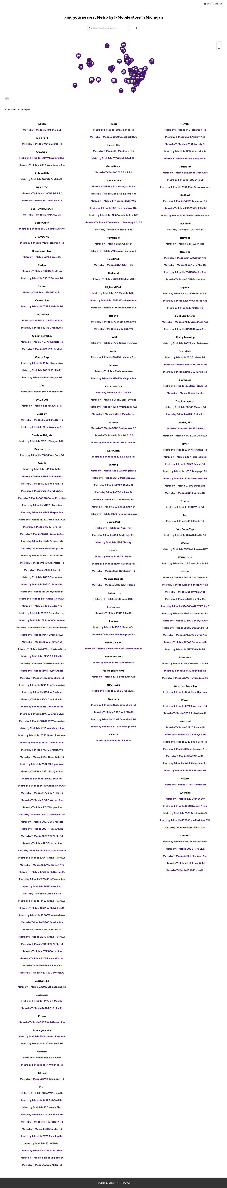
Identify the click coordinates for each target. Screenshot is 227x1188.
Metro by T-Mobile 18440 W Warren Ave (42, 721)
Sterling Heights (185, 401)
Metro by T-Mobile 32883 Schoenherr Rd (185, 613)
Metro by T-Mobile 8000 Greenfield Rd (42, 663)
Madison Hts (113, 593)
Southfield (185, 351)
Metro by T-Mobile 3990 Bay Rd (185, 307)
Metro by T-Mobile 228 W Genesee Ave (185, 300)
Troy (185, 515)
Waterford (185, 657)
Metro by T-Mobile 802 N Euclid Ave (41, 200)
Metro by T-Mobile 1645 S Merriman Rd (185, 763)
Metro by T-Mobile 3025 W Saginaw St (113, 506)
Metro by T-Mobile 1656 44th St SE (113, 435)
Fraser (113, 123)
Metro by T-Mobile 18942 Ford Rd (42, 526)
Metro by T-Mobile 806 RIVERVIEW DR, (113, 399)
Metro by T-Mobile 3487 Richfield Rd (42, 1100)
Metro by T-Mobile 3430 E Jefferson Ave (42, 685)
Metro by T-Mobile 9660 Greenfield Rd (42, 562)
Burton (42, 265)
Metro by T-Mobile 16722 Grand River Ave (41, 519)
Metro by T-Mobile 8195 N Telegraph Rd (41, 441)
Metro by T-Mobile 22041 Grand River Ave (41, 857)
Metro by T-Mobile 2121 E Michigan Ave (113, 477)
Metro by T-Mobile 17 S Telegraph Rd (185, 129)
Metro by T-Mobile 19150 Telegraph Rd (42, 242)
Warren (185, 571)
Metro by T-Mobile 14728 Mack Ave (42, 505)
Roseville (185, 251)
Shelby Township (185, 337)
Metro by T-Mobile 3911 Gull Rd (113, 392)
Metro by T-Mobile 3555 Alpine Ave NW (185, 549)
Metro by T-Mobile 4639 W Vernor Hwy (42, 972)
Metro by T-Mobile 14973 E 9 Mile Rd (42, 1000)
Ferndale (42, 1051)
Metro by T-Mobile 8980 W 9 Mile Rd (113, 712)
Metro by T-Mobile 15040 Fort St (185, 392)
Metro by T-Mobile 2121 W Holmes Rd (113, 499)
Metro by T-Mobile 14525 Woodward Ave (113, 300)
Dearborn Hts (42, 449)
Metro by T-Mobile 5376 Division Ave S (185, 813)
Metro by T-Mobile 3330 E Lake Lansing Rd (42, 986)
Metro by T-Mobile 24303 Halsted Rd (42, 1043)
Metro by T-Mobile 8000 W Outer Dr (42, 555)
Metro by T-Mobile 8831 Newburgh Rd (113, 570)
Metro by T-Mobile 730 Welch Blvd (42, 1107)
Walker (185, 543)
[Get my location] (136, 28)
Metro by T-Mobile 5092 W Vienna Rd (41, 391)
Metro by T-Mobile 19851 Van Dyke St (42, 548)
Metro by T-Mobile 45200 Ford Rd (42, 292)
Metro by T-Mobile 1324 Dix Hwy (113, 542)
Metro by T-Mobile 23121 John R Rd (113, 264)
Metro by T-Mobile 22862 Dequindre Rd (185, 642)
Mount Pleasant (113, 656)
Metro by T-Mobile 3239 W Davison (42, 692)
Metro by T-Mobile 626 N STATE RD (42, 405)
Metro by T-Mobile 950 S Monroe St (113, 627)
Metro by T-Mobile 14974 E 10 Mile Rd (42, 1008)
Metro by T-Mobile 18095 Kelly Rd (42, 893)
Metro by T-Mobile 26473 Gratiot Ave (185, 272)
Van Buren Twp (185, 529)
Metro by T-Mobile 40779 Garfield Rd (42, 341)
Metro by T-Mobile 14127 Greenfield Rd (42, 677)
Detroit (42, 463)
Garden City (113, 145)
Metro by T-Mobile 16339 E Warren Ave (42, 864)
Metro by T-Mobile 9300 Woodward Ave (42, 915)
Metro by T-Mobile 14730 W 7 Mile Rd (42, 792)
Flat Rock (42, 1072)
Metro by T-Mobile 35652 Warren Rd (185, 770)
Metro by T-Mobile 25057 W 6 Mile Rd (185, 208)
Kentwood (113, 422)
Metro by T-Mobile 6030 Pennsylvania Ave (113, 513)
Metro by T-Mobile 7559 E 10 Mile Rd (42, 306)
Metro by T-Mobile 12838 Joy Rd (42, 570)
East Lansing (42, 980)
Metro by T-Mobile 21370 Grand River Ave (41, 936)
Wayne (185, 700)
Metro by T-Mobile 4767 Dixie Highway (185, 692)
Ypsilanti (185, 835)
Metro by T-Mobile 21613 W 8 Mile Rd (42, 706)
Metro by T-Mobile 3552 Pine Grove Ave (185, 172)
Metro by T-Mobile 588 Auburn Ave (185, 136)
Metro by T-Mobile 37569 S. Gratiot (42, 349)
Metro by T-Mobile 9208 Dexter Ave (42, 605)
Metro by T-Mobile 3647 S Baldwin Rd (113, 456)
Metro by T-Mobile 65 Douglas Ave (113, 328)
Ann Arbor (42, 151)
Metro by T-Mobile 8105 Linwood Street (42, 958)
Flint (41, 1087)
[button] (78, 56)
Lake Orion (113, 450)
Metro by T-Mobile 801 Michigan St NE (113, 186)
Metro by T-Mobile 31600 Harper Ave (185, 329)
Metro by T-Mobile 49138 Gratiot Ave (42, 327)
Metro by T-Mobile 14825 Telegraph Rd (185, 201)
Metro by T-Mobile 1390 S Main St (42, 129)
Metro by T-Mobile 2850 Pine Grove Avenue (185, 187)
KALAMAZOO (113, 386)
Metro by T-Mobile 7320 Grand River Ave (42, 814)
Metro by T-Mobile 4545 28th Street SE (113, 442)
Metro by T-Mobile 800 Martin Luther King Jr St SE (113, 222)
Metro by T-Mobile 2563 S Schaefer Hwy (42, 613)
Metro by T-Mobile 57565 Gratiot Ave (113, 690)
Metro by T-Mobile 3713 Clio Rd (41, 1143)
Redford (185, 195)
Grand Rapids (113, 180)
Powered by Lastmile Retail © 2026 (113, 1183)
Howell (113, 336)
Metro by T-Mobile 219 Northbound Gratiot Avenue (113, 648)
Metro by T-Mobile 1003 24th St (185, 179)
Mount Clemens (113, 642)
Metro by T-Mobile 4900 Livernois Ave (41, 742)
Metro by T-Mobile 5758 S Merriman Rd (185, 713)
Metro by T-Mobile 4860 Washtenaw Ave (42, 165)
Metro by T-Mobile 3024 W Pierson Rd (41, 1093)
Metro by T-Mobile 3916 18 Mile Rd (185, 428)
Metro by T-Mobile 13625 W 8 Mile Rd (42, 483)
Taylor (185, 443)
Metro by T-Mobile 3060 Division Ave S (185, 805)
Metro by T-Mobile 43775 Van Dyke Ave (185, 435)
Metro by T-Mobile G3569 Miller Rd (42, 1164)
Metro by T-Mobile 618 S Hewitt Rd (185, 863)
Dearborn (42, 413)
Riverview (185, 223)
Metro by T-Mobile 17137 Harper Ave (42, 843)
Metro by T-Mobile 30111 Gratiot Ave (185, 279)
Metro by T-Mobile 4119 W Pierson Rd (42, 1121)
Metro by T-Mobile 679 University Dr (185, 144)
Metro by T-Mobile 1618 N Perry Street (185, 158)
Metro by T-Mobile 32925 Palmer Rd (185, 727)
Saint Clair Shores (185, 315)
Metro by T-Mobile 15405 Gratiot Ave (42, 922)
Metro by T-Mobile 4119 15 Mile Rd (185, 414)
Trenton (185, 501)
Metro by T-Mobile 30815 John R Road (113, 584)
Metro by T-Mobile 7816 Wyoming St (41, 427)
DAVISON (42, 399)
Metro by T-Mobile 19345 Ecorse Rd (42, 143)
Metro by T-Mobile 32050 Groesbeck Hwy (113, 136)
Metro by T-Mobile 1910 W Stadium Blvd (41, 157)
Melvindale (113, 607)
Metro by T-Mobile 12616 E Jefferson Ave (42, 879)
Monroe (113, 621)
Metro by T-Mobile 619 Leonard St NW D (113, 200)
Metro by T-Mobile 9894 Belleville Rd (185, 535)
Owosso (113, 734)
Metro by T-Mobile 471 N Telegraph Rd (113, 634)
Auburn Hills (42, 173)
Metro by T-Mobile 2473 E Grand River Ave (113, 342)
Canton (42, 286)
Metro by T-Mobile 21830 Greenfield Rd (113, 704)
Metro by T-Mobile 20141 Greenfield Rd (42, 757)
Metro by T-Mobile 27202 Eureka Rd (185, 485)
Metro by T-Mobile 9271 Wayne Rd (185, 243)
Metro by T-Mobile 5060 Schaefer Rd (42, 419)
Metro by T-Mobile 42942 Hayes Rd (42, 377)
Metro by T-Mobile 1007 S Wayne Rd (185, 734)
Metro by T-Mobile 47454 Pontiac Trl (185, 784)
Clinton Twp (42, 357)
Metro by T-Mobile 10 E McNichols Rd (113, 293)
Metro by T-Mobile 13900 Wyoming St (41, 591)
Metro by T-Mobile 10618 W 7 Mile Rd (42, 944)
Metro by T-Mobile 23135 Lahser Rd (185, 357)
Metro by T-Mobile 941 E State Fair (41, 886)
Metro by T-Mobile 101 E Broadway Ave (113, 676)
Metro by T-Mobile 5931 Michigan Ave (42, 771)
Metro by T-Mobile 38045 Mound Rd (185, 407)
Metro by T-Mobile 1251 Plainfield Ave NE (113, 207)
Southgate (185, 379)
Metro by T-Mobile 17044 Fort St (185, 229)
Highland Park (113, 287)
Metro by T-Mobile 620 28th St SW (185, 798)
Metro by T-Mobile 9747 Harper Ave (42, 807)
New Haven (113, 684)
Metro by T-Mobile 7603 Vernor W (42, 929)
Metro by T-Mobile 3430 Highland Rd (185, 670)
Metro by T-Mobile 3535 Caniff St (113, 243)
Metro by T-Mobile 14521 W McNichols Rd (42, 908)
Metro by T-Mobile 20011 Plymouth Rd (41, 828)
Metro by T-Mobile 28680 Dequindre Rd (185, 627)
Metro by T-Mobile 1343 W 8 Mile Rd (42, 476)
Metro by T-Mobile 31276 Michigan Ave (185, 749)
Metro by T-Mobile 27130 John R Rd (113, 599)
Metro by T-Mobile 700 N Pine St (113, 492)
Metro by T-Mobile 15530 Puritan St (42, 641)
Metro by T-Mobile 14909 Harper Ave (42, 512)
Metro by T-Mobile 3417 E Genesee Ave (185, 293)
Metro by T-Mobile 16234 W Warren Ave (42, 620)
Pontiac (185, 123)
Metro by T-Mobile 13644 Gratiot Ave (42, 490)
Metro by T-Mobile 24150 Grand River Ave (42, 785)
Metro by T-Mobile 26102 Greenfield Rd (113, 719)
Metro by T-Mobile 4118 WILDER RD (42, 193)
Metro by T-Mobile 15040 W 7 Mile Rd (42, 699)
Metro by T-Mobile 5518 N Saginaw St (42, 1157)
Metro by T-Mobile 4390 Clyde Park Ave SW (185, 820)
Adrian (42, 123)
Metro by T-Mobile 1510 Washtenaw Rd (185, 841)
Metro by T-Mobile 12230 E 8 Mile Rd (42, 656)
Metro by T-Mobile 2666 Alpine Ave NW (113, 193)
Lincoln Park (113, 521)
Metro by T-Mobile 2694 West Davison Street (42, 649)
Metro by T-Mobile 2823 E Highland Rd (113, 279)
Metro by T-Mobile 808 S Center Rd (42, 1129)
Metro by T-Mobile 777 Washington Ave (113, 321)
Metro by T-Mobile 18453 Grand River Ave (41, 900)
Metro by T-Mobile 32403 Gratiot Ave (185, 257)
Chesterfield (42, 314)
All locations (10, 109)
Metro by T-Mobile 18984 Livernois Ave (42, 534)
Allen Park (42, 137)
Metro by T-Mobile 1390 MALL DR (42, 214)
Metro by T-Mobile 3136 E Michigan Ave (113, 378)
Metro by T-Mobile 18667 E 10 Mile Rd (185, 264)
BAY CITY (42, 187)
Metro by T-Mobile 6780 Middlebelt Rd (113, 158)
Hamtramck (113, 237)
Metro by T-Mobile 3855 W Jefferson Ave (42, 1022)
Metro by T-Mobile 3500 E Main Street (113, 414)
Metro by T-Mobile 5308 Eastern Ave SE (113, 428)
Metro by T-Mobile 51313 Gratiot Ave (41, 320)
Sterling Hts (185, 422)
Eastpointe (42, 994)
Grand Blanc (113, 166)
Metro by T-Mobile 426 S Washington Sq (113, 470)
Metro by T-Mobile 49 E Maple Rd (185, 521)
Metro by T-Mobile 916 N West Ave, (113, 371)
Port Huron (185, 166)
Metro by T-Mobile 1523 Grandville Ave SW (113, 215)
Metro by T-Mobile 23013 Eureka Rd (185, 492)
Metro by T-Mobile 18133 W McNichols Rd (42, 872)
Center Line (42, 300)
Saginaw (185, 287)
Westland (185, 721)
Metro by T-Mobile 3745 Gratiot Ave (42, 951)
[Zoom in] (219, 44)
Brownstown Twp (42, 250)
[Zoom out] (219, 48)
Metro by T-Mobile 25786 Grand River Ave (185, 215)
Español (218, 3)
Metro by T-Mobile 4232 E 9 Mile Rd (185, 599)
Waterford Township (185, 686)
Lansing (113, 464)
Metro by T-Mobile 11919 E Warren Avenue (42, 850)
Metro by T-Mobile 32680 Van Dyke (185, 591)
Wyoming (185, 792)
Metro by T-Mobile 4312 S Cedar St (113, 485)
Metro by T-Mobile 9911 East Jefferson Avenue (42, 627)
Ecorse (42, 1016)
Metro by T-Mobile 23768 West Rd (42, 256)
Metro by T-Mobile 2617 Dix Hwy (113, 527)
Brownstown (42, 236)
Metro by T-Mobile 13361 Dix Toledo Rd (185, 385)
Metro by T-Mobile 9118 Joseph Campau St (113, 250)
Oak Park (113, 698)
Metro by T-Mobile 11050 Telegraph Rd (185, 471)
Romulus (185, 237)
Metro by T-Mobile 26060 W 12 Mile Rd (185, 371)
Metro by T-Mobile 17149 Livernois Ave (41, 634)
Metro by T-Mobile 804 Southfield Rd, (113, 535)
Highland (113, 273)
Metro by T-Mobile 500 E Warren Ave (42, 800)
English (210, 3)
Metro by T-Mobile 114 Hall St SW (113, 229)
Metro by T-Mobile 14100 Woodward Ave (113, 307)
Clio (42, 385)
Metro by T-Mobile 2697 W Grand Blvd (42, 713)
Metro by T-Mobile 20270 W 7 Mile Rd (42, 821)
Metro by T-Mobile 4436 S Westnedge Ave (113, 406)
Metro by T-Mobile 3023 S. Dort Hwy (42, 271)
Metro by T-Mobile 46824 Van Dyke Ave (185, 343)
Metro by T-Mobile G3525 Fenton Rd (42, 278)
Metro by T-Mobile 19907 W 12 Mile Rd (185, 364)
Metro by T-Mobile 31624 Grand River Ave (41, 1036)
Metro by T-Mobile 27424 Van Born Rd (185, 741)
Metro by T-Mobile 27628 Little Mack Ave (185, 321)
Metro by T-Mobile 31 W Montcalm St (185, 151)
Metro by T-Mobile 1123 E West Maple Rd (185, 563)
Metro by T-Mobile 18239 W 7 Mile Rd (42, 836)
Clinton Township (42, 335)
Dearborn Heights (42, 435)
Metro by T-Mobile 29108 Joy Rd (113, 556)
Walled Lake (185, 557)
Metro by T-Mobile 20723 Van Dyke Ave (185, 577)
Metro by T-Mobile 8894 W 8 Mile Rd (42, 1064)
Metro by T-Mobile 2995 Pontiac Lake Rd (185, 677)
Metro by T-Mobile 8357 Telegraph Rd (185, 456)
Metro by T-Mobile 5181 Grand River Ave (42, 598)
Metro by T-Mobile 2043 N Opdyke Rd (41, 179)
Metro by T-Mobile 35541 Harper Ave (42, 363)
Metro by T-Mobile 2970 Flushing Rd (42, 1136)
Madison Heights (113, 578)
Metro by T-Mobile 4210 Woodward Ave (41, 728)
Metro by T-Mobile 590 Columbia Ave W (42, 228)
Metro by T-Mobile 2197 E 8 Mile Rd (185, 649)
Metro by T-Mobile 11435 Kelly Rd (42, 469)
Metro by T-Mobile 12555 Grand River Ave (41, 735)
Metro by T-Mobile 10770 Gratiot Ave (42, 749)
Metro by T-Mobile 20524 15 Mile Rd (41, 370)
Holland (113, 315)
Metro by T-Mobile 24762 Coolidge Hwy (113, 726)
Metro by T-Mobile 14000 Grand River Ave (42, 498)
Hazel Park (113, 258)
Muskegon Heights (113, 670)
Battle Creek (42, 222)
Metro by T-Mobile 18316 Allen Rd (113, 613)
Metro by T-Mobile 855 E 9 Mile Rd (42, 1057)
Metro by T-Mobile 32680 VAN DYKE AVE (185, 606)
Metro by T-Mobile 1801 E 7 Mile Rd (42, 778)
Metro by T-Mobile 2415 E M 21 (113, 740)
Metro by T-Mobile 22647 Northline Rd (185, 449)
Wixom (185, 778)
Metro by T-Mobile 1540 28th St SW (185, 827)
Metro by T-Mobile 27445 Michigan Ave (113, 357)
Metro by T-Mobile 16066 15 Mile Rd (113, 129)
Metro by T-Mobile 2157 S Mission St (113, 662)
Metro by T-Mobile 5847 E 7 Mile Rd (42, 965)
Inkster (113, 351)
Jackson (113, 365)
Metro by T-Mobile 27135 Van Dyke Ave (185, 634)
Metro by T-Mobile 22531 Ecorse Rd (185, 464)
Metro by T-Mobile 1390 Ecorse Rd (185, 870)
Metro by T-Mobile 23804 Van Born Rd (42, 455)
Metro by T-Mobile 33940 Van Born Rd (185, 706)
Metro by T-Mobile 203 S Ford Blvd (185, 848)
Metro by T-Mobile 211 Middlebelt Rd (113, 151)
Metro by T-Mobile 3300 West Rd (185, 507)
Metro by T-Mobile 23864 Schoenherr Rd (185, 584)
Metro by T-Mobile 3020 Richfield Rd (42, 1114)
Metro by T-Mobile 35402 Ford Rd (185, 756)
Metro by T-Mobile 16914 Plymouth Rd (41, 670)
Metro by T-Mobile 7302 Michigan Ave (41, 764)
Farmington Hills (42, 1030)
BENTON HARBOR (42, 208)
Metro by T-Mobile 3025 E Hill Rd (113, 172)
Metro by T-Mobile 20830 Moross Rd (42, 584)
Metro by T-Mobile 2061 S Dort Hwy (42, 1150)
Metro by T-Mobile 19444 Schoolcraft (42, 541)
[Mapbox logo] (7, 99)
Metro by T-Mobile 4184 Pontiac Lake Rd (185, 663)
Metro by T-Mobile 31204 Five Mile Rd (113, 563)
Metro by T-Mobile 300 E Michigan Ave (185, 856)
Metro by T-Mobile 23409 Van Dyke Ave (185, 620)
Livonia (113, 550)
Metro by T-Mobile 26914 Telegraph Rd (42, 1078)
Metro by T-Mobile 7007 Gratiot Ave (41, 577)
